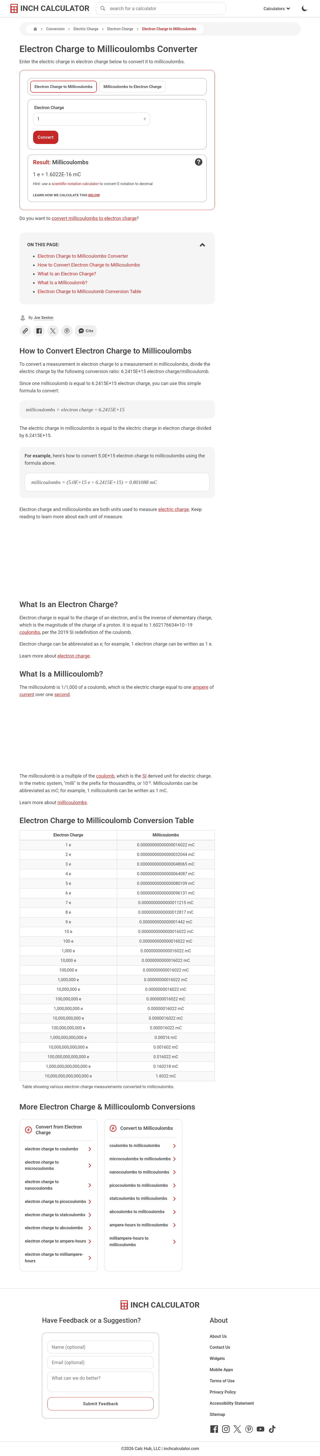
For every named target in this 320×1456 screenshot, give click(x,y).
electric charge (173, 509)
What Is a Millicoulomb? (62, 282)
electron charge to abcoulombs (58, 1227)
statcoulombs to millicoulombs (143, 1198)
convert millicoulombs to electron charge (94, 218)
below (94, 195)
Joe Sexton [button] (43, 317)
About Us (218, 1336)
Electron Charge (120, 29)
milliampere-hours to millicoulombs (143, 1241)
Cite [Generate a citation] (85, 331)
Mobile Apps (221, 1369)
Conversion (55, 29)
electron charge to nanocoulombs (58, 1185)
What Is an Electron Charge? (67, 273)
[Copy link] (25, 331)
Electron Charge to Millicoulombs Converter (83, 256)
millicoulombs (72, 802)
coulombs (30, 632)
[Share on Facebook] (39, 331)
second (62, 694)
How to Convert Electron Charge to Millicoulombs (89, 265)
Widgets (217, 1358)
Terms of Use (222, 1380)
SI (144, 776)
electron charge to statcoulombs (58, 1214)
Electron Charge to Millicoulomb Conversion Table (89, 291)
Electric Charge (85, 29)
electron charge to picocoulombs (58, 1201)
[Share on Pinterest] (67, 331)
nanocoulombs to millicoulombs (143, 1172)
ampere (200, 687)
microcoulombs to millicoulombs (143, 1158)
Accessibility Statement (232, 1403)
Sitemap (217, 1414)
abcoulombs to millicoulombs (143, 1211)
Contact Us (220, 1347)
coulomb (105, 776)
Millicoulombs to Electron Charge (132, 86)
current (27, 694)
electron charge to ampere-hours (58, 1241)
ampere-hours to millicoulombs (143, 1224)
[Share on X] (53, 331)
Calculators (276, 8)
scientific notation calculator (75, 184)
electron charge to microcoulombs (58, 1165)
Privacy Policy (223, 1392)
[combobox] (168, 8)
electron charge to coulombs (58, 1148)
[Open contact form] (198, 161)
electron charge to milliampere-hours (58, 1257)
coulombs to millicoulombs (143, 1145)
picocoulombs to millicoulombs (143, 1185)
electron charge (73, 656)
